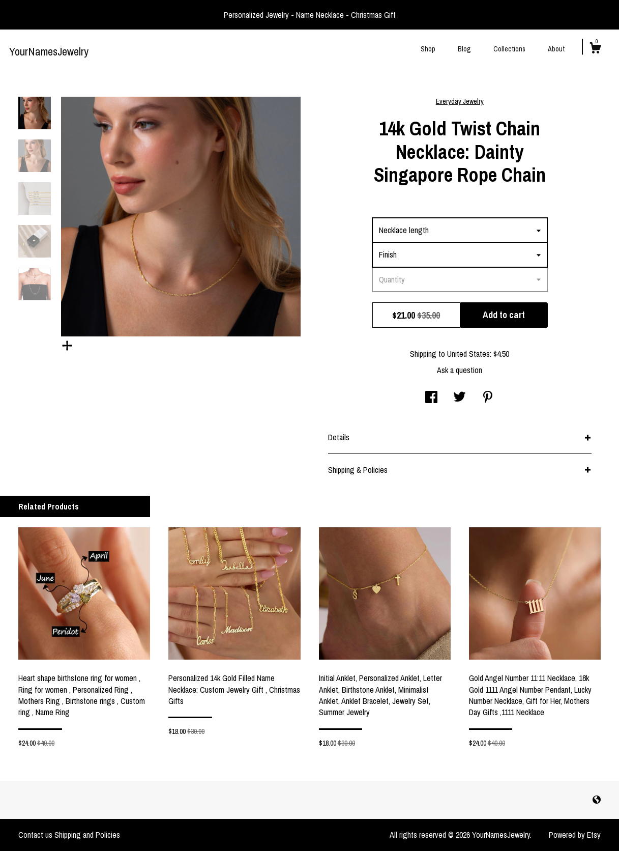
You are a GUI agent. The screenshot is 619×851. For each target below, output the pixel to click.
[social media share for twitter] (459, 398)
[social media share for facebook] (431, 398)
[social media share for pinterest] (488, 398)
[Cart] (595, 49)
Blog (464, 48)
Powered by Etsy (575, 834)
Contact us (35, 834)
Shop (428, 48)
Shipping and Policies (87, 834)
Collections (509, 48)
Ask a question (459, 370)
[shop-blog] (597, 799)
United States (468, 353)
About (556, 48)
